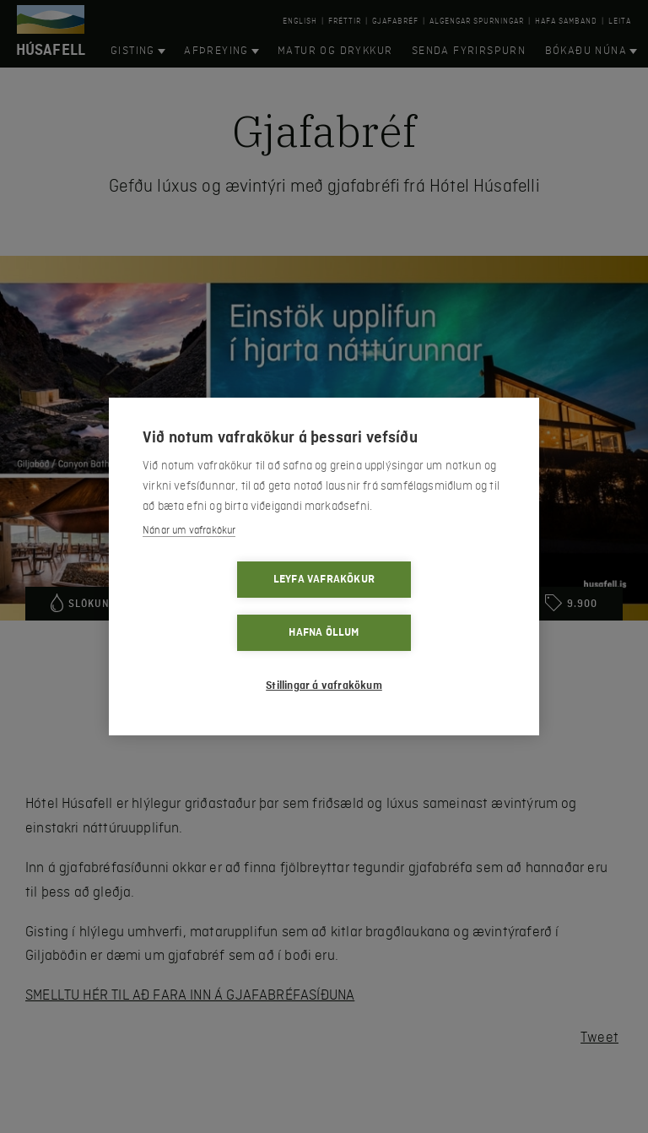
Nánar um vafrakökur (189, 557)
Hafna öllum (421, 606)
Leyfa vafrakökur (227, 606)
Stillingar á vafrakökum (324, 659)
